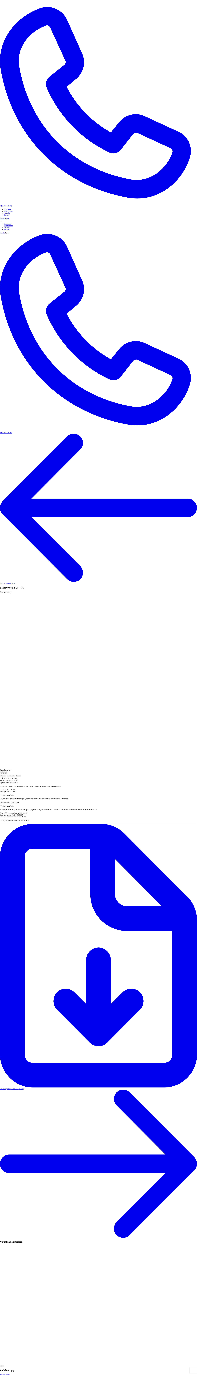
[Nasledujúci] (3, 1366)
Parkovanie (10, 776)
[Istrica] (9, 6)
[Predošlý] (1, 1366)
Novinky (7, 213)
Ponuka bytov (4, 218)
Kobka (18, 776)
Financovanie (8, 211)
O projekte (7, 209)
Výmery (3, 776)
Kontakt (6, 215)
